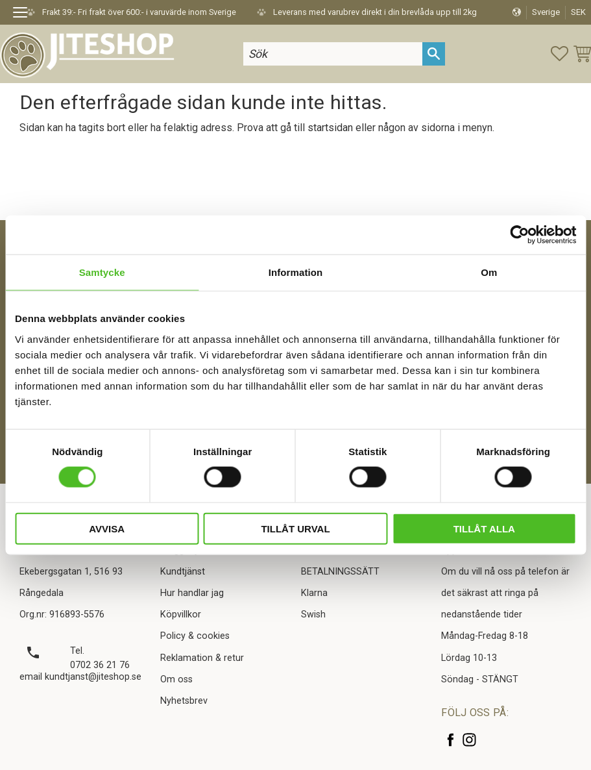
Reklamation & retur (202, 658)
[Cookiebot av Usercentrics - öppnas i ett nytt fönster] (519, 235)
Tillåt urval (295, 528)
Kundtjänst (182, 571)
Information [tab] (296, 272)
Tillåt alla (484, 528)
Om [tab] (489, 272)
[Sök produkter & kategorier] (332, 53)
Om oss (176, 679)
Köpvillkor (180, 614)
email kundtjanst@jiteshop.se (80, 676)
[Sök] (433, 53)
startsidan (330, 127)
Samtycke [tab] (102, 272)
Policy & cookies (195, 635)
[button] (24, 14)
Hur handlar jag (192, 593)
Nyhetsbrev (184, 700)
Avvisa (107, 528)
